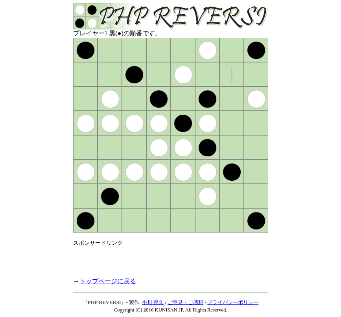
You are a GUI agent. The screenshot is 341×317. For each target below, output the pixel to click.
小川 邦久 (153, 302)
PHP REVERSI (104, 302)
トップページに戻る (107, 281)
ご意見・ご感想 (185, 302)
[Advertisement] (165, 258)
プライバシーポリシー (232, 302)
